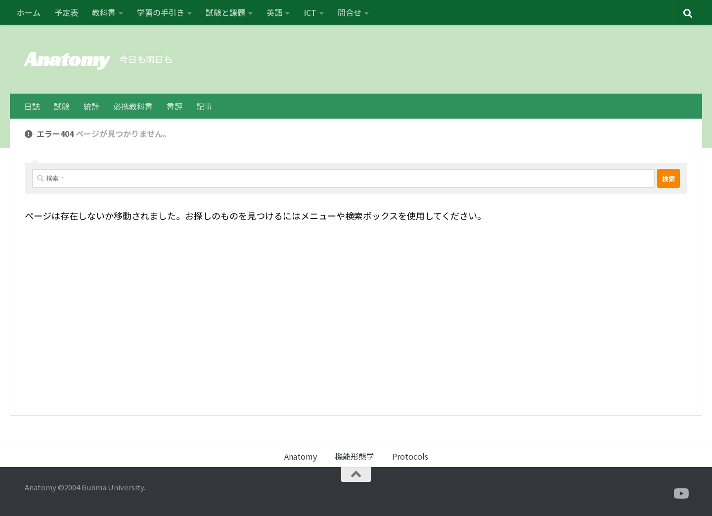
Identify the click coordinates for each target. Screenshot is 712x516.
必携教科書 (133, 106)
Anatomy (67, 59)
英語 (274, 12)
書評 (174, 106)
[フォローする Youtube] (680, 494)
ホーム (29, 12)
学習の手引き (160, 12)
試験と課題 (225, 12)
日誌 (32, 106)
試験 (62, 106)
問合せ (349, 12)
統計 (91, 106)
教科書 (104, 12)
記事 (204, 106)
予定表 (66, 12)
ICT (310, 12)
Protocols (410, 456)
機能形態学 (354, 456)
